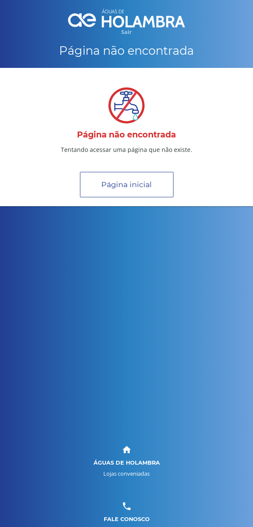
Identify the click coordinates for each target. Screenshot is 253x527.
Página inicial (126, 184)
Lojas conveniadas (126, 473)
